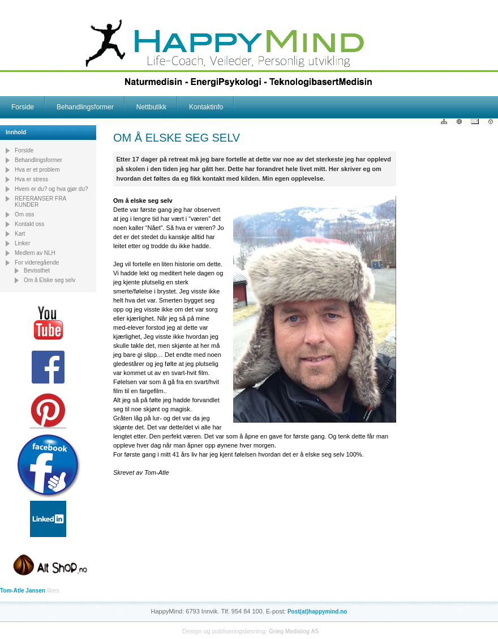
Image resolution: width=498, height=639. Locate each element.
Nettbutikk (151, 107)
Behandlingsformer (85, 107)
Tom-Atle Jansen (22, 590)
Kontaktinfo (206, 107)
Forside (22, 107)
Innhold (16, 132)
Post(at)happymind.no (317, 611)
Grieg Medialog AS (294, 631)
